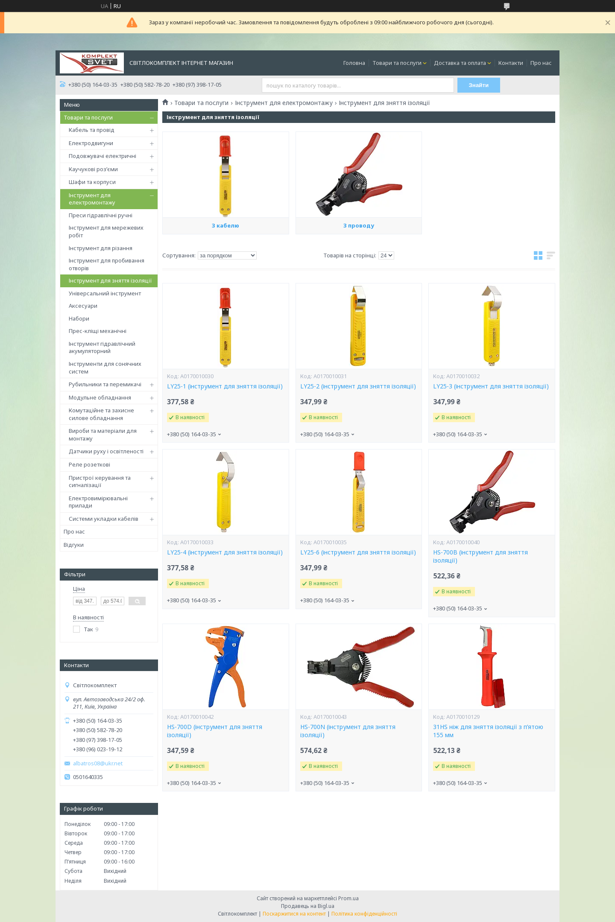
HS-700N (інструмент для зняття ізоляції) (347, 731)
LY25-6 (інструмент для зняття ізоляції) (358, 552)
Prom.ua (348, 898)
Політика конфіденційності (364, 913)
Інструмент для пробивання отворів (106, 264)
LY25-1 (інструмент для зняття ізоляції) (225, 386)
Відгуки (74, 545)
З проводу (358, 265)
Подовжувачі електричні (102, 156)
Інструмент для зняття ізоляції (110, 280)
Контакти (510, 63)
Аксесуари (83, 305)
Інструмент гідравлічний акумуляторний (102, 347)
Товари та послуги (397, 63)
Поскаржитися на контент (294, 913)
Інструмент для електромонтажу (92, 199)
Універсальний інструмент (105, 293)
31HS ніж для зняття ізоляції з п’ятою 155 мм (488, 731)
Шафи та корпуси (92, 182)
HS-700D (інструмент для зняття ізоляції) (214, 731)
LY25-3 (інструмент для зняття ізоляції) (491, 386)
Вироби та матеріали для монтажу (103, 434)
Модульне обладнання (100, 397)
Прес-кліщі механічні (97, 331)
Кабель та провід (91, 130)
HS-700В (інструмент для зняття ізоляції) (480, 556)
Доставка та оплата (460, 63)
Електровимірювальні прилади (98, 502)
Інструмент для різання (100, 248)
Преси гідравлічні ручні (100, 215)
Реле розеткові (89, 464)
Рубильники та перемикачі (105, 384)
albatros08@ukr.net (98, 763)
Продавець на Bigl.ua (307, 906)
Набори (79, 318)
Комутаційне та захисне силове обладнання (101, 414)
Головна (354, 63)
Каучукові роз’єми (93, 169)
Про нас (541, 63)
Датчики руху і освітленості (106, 451)
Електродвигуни (91, 143)
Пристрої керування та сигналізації (100, 481)
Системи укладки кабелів (103, 518)
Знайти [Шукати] (479, 85)
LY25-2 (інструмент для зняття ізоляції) (358, 386)
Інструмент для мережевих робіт (106, 231)
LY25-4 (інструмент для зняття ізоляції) (225, 552)
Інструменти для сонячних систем (105, 367)
